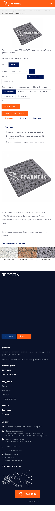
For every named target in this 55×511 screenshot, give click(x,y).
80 (20, 71)
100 (13, 71)
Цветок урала (9, 92)
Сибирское (32, 92)
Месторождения (10, 374)
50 (32, 71)
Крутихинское (23, 96)
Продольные (8, 81)
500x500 (14, 65)
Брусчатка (6, 390)
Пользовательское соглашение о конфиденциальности (25, 359)
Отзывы (5, 414)
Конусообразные (35, 77)
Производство (8, 365)
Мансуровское (23, 87)
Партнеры (6, 410)
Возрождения (8, 96)
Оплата (22, 118)
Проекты (6, 405)
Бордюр (5, 394)
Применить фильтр (11, 106)
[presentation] (9, 336)
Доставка (9, 118)
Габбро (21, 92)
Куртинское (44, 92)
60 (26, 71)
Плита (4, 386)
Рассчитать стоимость (14, 113)
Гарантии (37, 118)
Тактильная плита (9, 399)
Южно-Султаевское (41, 87)
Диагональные (19, 77)
